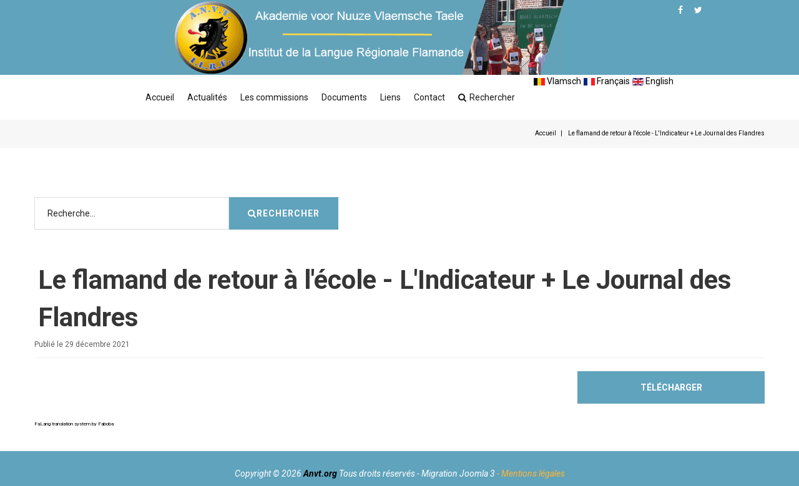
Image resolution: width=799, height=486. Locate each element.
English (653, 81)
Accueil (159, 97)
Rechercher (486, 97)
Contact (429, 97)
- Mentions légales (531, 474)
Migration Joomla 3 (458, 474)
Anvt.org (320, 474)
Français (607, 81)
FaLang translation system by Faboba (74, 424)
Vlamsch (557, 81)
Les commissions (274, 97)
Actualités (207, 97)
